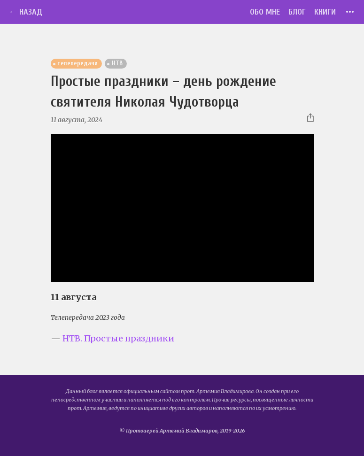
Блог (297, 12)
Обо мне (265, 12)
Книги (325, 12)
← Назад (25, 12)
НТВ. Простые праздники (118, 338)
